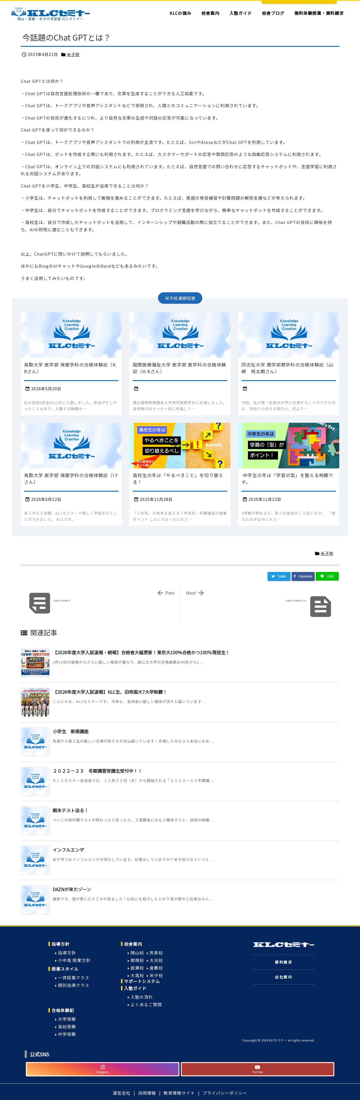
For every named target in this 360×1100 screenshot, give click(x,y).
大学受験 (67, 1019)
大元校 (156, 960)
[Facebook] (303, 576)
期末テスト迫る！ (71, 810)
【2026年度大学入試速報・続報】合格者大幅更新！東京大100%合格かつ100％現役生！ (141, 652)
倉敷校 (156, 968)
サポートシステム (142, 981)
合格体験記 (63, 1010)
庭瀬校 (137, 968)
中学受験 (67, 1034)
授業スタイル (65, 969)
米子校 (73, 54)
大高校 (137, 975)
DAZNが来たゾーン (72, 889)
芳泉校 (156, 953)
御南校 (137, 960)
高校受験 (67, 1026)
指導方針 (60, 944)
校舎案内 (133, 944)
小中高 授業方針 (74, 960)
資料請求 (283, 962)
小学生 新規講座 (71, 731)
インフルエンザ (68, 849)
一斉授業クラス (73, 977)
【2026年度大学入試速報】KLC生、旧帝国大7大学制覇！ (110, 691)
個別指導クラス (73, 985)
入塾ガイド (135, 988)
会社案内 (283, 977)
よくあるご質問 (146, 1004)
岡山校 (137, 953)
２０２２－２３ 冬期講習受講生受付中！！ (97, 770)
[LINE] (327, 576)
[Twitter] (279, 576)
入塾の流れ (142, 997)
